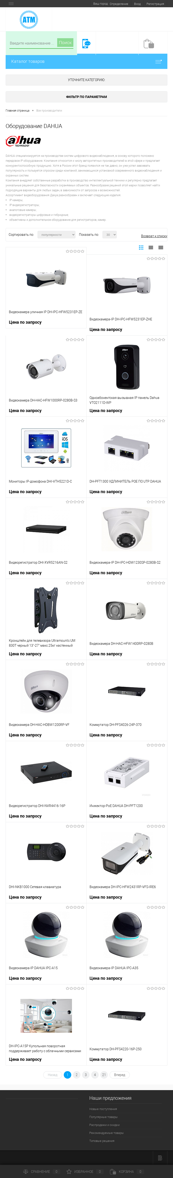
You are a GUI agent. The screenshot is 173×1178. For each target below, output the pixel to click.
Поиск (65, 42)
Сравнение (41, 1172)
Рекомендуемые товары (106, 1133)
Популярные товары (103, 1117)
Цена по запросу (25, 322)
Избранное (85, 1172)
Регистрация (155, 4)
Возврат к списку (154, 236)
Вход (137, 4)
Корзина (127, 1172)
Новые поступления (103, 1109)
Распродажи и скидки (104, 1125)
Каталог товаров (86, 61)
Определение (119, 4)
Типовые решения (101, 1141)
